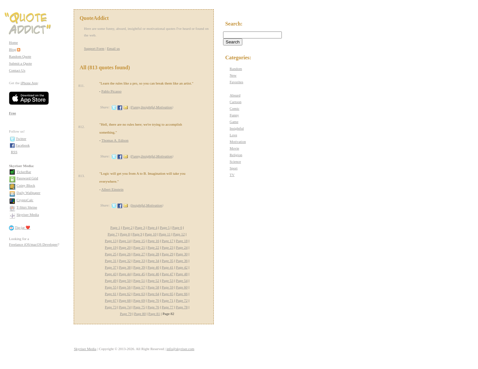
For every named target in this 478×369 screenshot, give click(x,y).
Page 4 (152, 227)
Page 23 (167, 247)
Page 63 (139, 294)
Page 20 (125, 247)
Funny (234, 115)
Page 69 (139, 300)
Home (13, 42)
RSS (14, 152)
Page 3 (140, 227)
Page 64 (153, 294)
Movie (234, 148)
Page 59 (167, 287)
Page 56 (125, 287)
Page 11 (165, 234)
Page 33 (139, 261)
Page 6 (177, 227)
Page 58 (153, 287)
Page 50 (125, 280)
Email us (113, 48)
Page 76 (153, 307)
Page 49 (111, 280)
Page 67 (111, 300)
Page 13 (111, 241)
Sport (234, 168)
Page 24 (182, 247)
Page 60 (182, 287)
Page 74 (125, 307)
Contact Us (17, 70)
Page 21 (139, 247)
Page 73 (111, 307)
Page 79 (125, 314)
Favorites (236, 82)
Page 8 (125, 234)
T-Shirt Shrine (27, 207)
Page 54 (182, 280)
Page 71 (167, 300)
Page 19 (111, 247)
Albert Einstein (112, 189)
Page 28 (153, 254)
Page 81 (154, 314)
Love (233, 135)
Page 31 (111, 261)
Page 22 (153, 247)
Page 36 (182, 261)
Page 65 (167, 294)
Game (234, 122)
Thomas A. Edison (114, 140)
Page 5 (165, 227)
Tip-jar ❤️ (23, 227)
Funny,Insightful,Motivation (151, 107)
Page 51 (139, 280)
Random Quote (20, 56)
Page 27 (139, 254)
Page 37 (111, 267)
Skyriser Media (28, 214)
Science (235, 161)
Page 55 (111, 287)
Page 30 (182, 254)
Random (236, 69)
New (233, 75)
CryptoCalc (25, 200)
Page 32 (125, 261)
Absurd (235, 95)
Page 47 (167, 274)
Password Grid (27, 178)
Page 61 (111, 294)
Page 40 (153, 267)
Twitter (21, 139)
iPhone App (29, 83)
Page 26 (125, 254)
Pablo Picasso (111, 91)
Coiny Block (26, 185)
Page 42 (182, 267)
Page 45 (139, 274)
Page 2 (128, 227)
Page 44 (125, 274)
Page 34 (153, 261)
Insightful (237, 128)
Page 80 (140, 314)
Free (12, 113)
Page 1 (115, 227)
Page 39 (139, 267)
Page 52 (153, 280)
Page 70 (153, 300)
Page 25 (111, 254)
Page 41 (167, 267)
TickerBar (24, 172)
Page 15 (139, 241)
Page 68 (125, 300)
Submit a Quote (20, 63)
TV (232, 175)
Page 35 (167, 261)
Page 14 (125, 241)
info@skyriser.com (181, 349)
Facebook (23, 145)
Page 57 (139, 287)
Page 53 (167, 280)
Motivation (238, 142)
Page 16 (153, 241)
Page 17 (167, 241)
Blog (12, 49)
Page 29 (167, 254)
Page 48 (182, 274)
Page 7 (113, 234)
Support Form (94, 48)
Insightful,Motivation (146, 205)
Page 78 (182, 307)
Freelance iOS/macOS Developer (33, 244)
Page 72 (182, 300)
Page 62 (125, 294)
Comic (234, 108)
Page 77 (167, 307)
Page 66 (182, 294)
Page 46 (153, 274)
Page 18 (182, 241)
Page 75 (139, 307)
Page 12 (179, 234)
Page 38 (125, 267)
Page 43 (111, 274)
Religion (236, 155)
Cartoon (235, 102)
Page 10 (150, 234)
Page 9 (137, 234)
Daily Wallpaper (28, 193)
